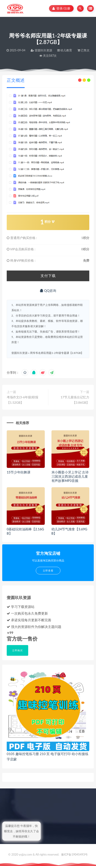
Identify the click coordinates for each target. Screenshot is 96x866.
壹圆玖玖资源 (19, 353)
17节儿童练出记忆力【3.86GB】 (75, 399)
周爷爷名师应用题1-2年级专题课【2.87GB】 (56, 353)
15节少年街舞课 (18, 472)
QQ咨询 (48, 291)
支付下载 (48, 276)
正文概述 (16, 80)
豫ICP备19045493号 (74, 854)
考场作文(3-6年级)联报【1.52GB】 (22, 399)
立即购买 (17, 650)
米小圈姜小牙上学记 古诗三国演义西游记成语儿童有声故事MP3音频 (70, 476)
